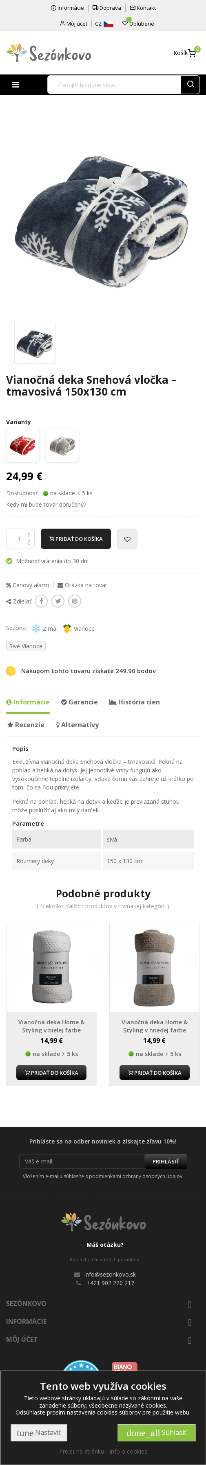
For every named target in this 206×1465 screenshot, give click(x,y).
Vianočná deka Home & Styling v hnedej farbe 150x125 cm (155, 1030)
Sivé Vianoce (25, 646)
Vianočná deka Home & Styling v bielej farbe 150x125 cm (51, 1030)
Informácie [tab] (28, 702)
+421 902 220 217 (110, 1283)
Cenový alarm (27, 585)
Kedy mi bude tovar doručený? (46, 504)
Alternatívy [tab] (77, 724)
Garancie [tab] (79, 702)
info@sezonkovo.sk (110, 1274)
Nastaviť (39, 1433)
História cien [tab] (134, 702)
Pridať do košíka (76, 538)
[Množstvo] (20, 539)
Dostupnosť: (22, 493)
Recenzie (25, 724)
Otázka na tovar (82, 585)
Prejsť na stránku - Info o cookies (103, 1451)
